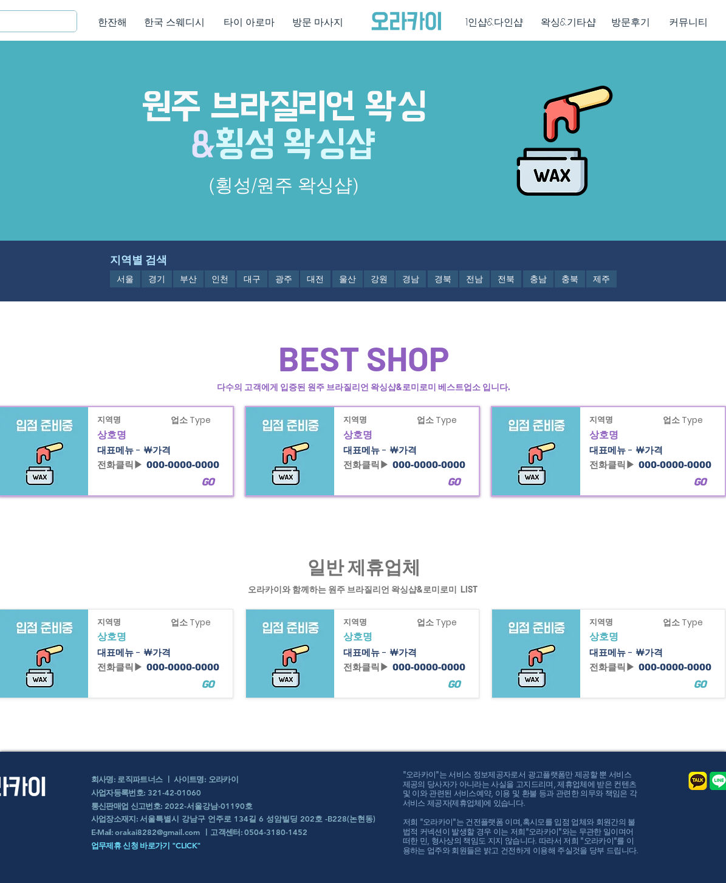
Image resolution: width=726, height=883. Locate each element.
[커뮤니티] (689, 22)
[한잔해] (113, 22)
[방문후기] (631, 22)
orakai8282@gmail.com (157, 832)
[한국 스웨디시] (175, 22)
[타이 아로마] (249, 22)
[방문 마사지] (318, 22)
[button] (125, 278)
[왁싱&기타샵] (568, 22)
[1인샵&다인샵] (494, 22)
